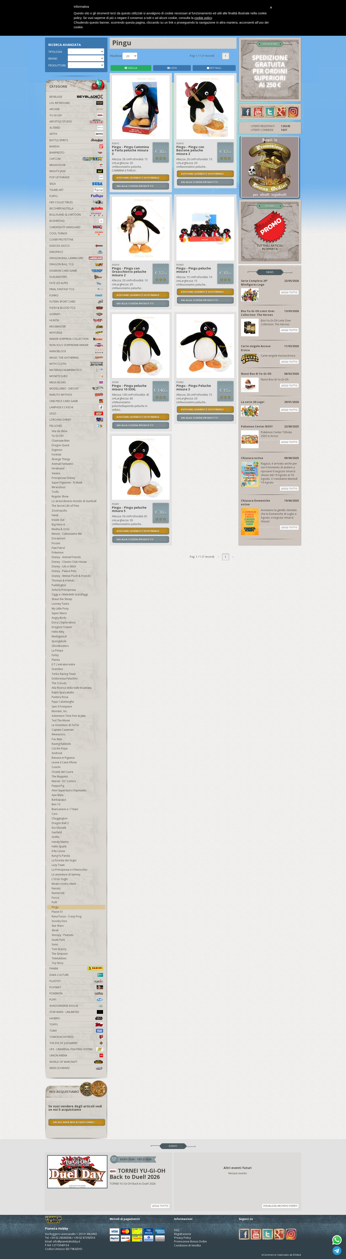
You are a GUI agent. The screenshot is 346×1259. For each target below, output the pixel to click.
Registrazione (182, 1234)
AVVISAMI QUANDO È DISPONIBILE (138, 177)
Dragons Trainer (62, 627)
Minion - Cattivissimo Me (67, 534)
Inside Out (58, 520)
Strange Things (61, 459)
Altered (76, 128)
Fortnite (56, 454)
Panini (76, 968)
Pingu (55, 907)
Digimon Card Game (76, 271)
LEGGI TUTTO (289, 292)
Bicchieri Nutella (76, 208)
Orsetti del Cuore (62, 772)
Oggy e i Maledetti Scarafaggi (70, 594)
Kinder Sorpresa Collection (76, 339)
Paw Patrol (58, 548)
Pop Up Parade (76, 177)
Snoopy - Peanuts (62, 935)
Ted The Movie (61, 720)
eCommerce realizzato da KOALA (281, 1254)
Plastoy (76, 981)
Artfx (76, 134)
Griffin (55, 837)
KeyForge (76, 333)
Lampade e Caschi (76, 407)
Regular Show (60, 496)
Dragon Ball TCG (76, 264)
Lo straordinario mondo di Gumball (74, 501)
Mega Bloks (76, 382)
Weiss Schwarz (76, 1068)
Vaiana (56, 473)
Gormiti (76, 314)
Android (57, 753)
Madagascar (59, 636)
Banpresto (76, 152)
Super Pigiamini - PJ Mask (67, 482)
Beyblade (76, 97)
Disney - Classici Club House (69, 562)
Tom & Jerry (59, 949)
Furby (55, 655)
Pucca (55, 898)
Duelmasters (76, 277)
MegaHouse (76, 165)
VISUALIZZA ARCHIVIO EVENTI (280, 1205)
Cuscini (56, 767)
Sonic (55, 944)
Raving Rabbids (61, 744)
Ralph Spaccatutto (63, 692)
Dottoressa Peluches (64, 678)
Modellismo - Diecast (76, 388)
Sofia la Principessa (64, 590)
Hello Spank (59, 846)
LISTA (172, 68)
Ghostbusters (60, 646)
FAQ (176, 1230)
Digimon (57, 450)
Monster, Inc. (60, 711)
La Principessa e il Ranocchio (69, 869)
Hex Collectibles (76, 202)
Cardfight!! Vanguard (76, 227)
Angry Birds (59, 618)
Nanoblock (76, 351)
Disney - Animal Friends (66, 557)
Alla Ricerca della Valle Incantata (72, 688)
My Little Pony (60, 608)
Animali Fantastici (62, 464)
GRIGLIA (131, 68)
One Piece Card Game (76, 401)
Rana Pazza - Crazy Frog (66, 916)
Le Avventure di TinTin (65, 725)
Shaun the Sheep (62, 599)
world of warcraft (76, 1062)
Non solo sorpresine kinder (76, 345)
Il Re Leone (58, 851)
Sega (76, 184)
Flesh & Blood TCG (76, 308)
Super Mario (59, 613)
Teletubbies (59, 958)
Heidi (55, 515)
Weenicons (58, 734)
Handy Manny (60, 842)
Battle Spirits (76, 140)
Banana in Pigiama (63, 758)
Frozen (56, 543)
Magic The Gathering (76, 357)
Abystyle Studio (76, 121)
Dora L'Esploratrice (64, 622)
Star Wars (58, 926)
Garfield (57, 832)
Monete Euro (76, 376)
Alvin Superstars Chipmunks (69, 790)
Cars (54, 814)
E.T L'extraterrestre (63, 664)
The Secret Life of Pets (65, 506)
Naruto (56, 888)
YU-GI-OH (76, 115)
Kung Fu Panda (61, 856)
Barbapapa (59, 800)
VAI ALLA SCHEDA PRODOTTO (135, 186)
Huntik (76, 320)
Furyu (76, 196)
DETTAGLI (214, 68)
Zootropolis (59, 510)
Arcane (76, 109)
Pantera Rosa (60, 697)
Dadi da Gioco (76, 246)
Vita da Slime (60, 431)
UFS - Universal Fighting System (76, 1049)
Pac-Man (57, 739)
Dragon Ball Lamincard (76, 258)
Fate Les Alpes (76, 283)
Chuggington (60, 818)
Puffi (54, 902)
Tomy (76, 1031)
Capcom (76, 159)
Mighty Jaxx (76, 171)
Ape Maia (57, 795)
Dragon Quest (60, 445)
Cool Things (76, 233)
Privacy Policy (182, 1238)
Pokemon (58, 552)
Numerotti (58, 893)
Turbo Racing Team (64, 674)
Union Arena (76, 1055)
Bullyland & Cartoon (76, 214)
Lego (76, 413)
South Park (58, 940)
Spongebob (59, 641)
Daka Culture (76, 975)
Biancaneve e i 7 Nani (65, 809)
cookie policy (203, 18)
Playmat (76, 987)
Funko (76, 295)
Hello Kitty (58, 632)
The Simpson (60, 954)
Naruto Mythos (76, 395)
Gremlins (57, 669)
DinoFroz (76, 252)
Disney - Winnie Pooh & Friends (71, 576)
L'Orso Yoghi (60, 879)
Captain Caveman (63, 730)
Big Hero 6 (58, 524)
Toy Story (57, 963)
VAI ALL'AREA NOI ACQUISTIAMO (73, 1122)
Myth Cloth (76, 364)
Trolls (55, 492)
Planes (56, 660)
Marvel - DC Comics (64, 781)
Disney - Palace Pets (64, 571)
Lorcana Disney (76, 420)
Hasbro (76, 1018)
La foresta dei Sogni (64, 860)
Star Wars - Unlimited (76, 1012)
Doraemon (58, 538)
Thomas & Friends (63, 580)
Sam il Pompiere (62, 706)
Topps (76, 1024)
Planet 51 (57, 912)
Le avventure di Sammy (66, 874)
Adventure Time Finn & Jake (69, 716)
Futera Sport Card (76, 301)
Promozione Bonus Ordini (190, 1241)
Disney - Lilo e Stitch (64, 566)
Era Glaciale (59, 828)
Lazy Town (58, 865)
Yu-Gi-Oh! (58, 436)
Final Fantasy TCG (76, 289)
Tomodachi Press (76, 1037)
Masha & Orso (61, 529)
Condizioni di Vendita (187, 1245)
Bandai (76, 146)
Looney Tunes (60, 604)
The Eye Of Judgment (76, 1043)
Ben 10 (56, 804)
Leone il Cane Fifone (64, 762)
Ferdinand (58, 468)
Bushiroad (76, 221)
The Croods (59, 683)
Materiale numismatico (76, 370)
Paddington (59, 585)
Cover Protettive (61, 239)
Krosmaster (76, 326)
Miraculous (58, 487)
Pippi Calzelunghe (63, 702)
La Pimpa (57, 650)
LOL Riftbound (76, 103)
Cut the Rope (60, 748)
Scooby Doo (59, 921)
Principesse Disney (63, 478)
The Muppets (60, 776)
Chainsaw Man (61, 440)
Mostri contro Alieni (64, 884)
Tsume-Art (76, 190)
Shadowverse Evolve (76, 1006)
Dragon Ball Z (60, 823)
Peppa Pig (58, 786)
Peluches (76, 426)
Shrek (55, 930)
